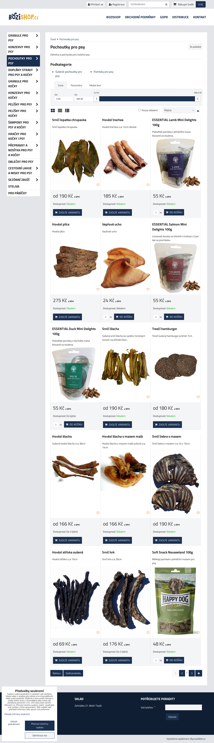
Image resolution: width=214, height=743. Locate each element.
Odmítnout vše (39, 735)
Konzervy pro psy (24, 49)
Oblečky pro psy (20, 161)
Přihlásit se (95, 4)
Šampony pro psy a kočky (24, 125)
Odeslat (172, 717)
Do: (84, 97)
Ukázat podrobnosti (14, 723)
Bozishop (113, 17)
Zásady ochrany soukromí (17, 714)
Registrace (117, 4)
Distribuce (180, 17)
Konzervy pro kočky (24, 95)
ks (157, 212)
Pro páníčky (17, 193)
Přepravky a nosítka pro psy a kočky (24, 150)
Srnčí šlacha (110, 328)
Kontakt (199, 17)
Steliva (13, 186)
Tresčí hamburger (164, 328)
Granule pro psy (24, 38)
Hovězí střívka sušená (67, 552)
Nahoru (57, 673)
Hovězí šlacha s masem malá (122, 436)
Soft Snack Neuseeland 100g (172, 552)
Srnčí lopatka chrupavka (69, 119)
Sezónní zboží (24, 180)
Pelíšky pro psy (24, 104)
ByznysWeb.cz (197, 739)
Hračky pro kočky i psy (24, 136)
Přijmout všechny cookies (39, 725)
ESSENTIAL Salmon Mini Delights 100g (169, 227)
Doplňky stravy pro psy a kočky (24, 72)
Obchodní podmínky (140, 17)
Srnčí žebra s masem (166, 436)
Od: (64, 97)
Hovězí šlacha (62, 436)
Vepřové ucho (112, 224)
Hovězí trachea (112, 119)
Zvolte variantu (67, 212)
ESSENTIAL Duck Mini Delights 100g (74, 331)
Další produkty (73, 673)
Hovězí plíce (60, 224)
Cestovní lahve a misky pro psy (24, 170)
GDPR (164, 17)
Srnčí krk (108, 552)
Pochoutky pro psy (24, 61)
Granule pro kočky (24, 83)
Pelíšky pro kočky (24, 113)
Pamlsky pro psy (103, 72)
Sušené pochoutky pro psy (68, 74)
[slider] (96, 98)
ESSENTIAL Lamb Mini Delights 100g (174, 122)
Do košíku (174, 212)
